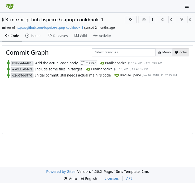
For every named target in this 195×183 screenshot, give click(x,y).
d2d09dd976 (22, 76)
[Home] (10, 6)
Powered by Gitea (61, 171)
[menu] (70, 178)
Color (181, 52)
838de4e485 (22, 63)
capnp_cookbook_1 (82, 19)
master (88, 63)
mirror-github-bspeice (34, 19)
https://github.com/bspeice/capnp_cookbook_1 (49, 27)
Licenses (112, 178)
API (129, 178)
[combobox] (98, 52)
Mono (164, 52)
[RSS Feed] (131, 19)
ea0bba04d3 (22, 69)
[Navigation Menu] (187, 6)
